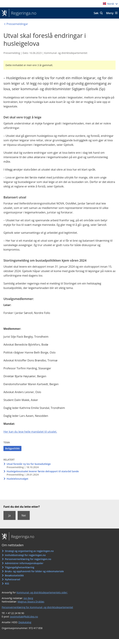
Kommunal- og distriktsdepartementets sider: (42, 592)
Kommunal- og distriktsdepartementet (65, 53)
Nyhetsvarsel (12, 579)
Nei (23, 515)
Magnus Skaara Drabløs (31, 601)
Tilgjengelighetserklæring (19, 567)
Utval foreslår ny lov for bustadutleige (29, 464)
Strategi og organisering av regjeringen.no (29, 551)
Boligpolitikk (12, 448)
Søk (96, 13)
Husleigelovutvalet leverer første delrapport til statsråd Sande (43, 471)
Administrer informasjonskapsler (24, 563)
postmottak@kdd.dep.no (24, 616)
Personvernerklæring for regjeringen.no (28, 559)
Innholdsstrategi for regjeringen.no (25, 555)
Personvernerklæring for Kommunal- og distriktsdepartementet (37, 607)
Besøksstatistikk (14, 575)
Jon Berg (28, 598)
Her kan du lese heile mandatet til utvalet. (30, 432)
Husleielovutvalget (17, 478)
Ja (9, 515)
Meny (109, 13)
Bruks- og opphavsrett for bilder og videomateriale (34, 571)
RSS (7, 583)
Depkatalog (24, 622)
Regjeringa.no (22, 13)
